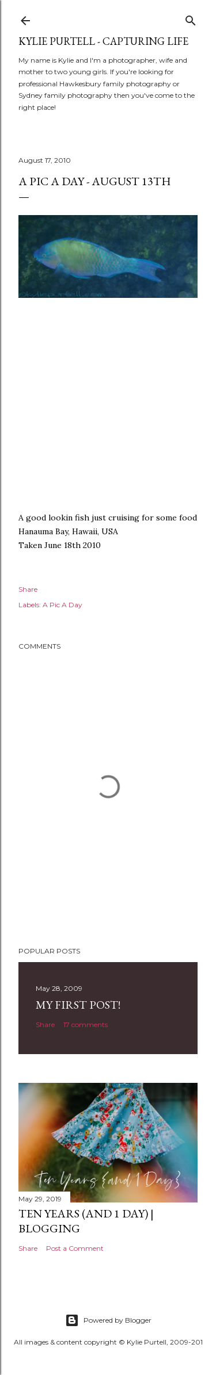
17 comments (85, 1024)
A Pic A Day (62, 604)
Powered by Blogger (108, 1320)
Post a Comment (75, 1248)
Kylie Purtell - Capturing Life (103, 41)
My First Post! (78, 1004)
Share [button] (27, 589)
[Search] (191, 18)
